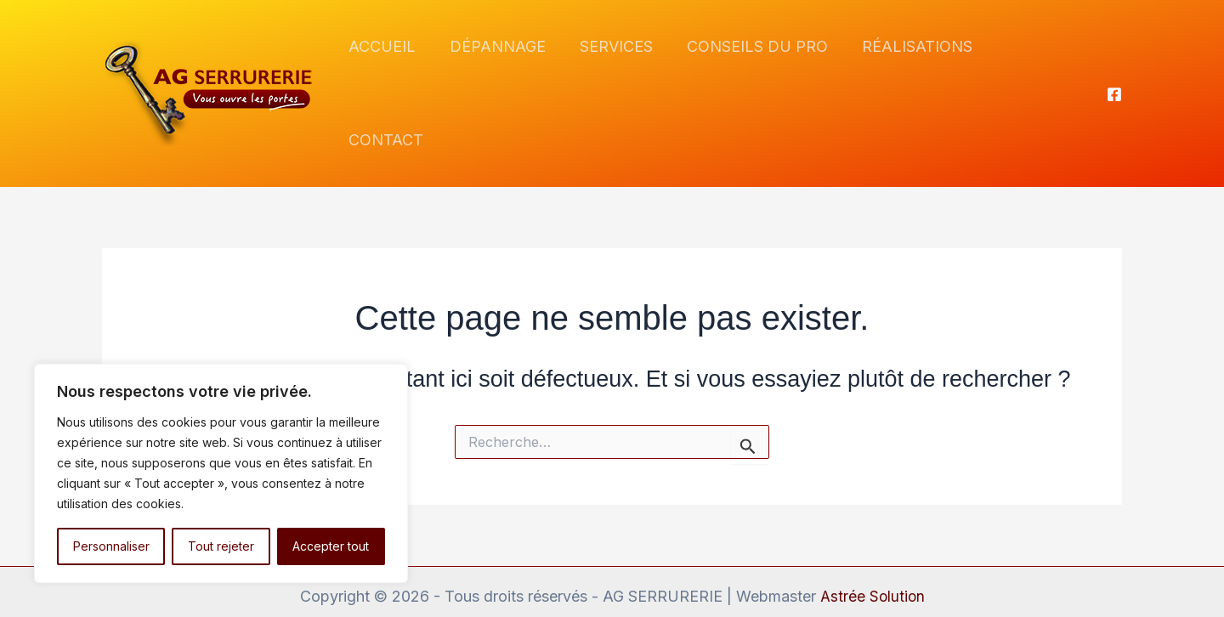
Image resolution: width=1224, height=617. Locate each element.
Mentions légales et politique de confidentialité (612, 578)
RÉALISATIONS (913, 67)
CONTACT (1037, 67)
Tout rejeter (221, 546)
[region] (221, 473)
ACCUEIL (392, 67)
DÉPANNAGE (504, 67)
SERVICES (619, 67)
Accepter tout (330, 546)
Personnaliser (111, 546)
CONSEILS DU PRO (757, 67)
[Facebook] (1114, 68)
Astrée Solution (872, 544)
